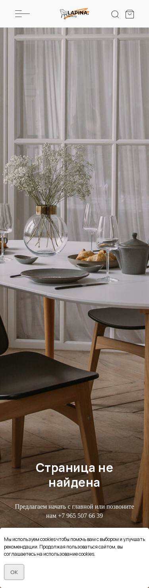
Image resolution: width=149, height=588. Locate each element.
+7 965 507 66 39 (80, 515)
